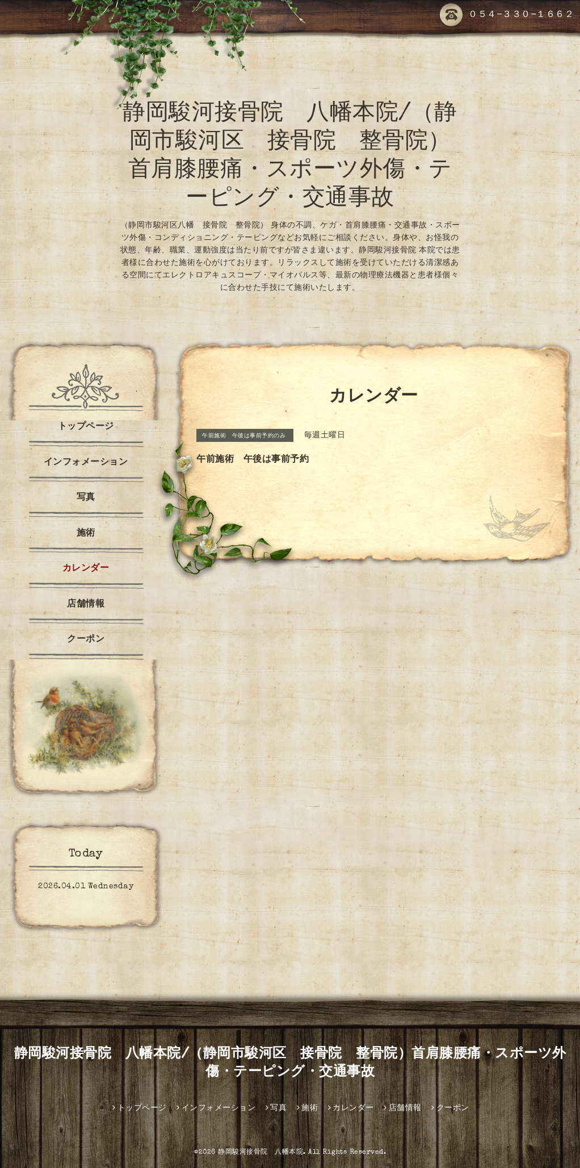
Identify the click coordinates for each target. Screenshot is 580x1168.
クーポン (85, 639)
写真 (86, 498)
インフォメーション (86, 462)
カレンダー (86, 569)
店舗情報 (85, 604)
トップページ (86, 427)
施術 (86, 533)
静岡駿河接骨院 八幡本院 (260, 1152)
